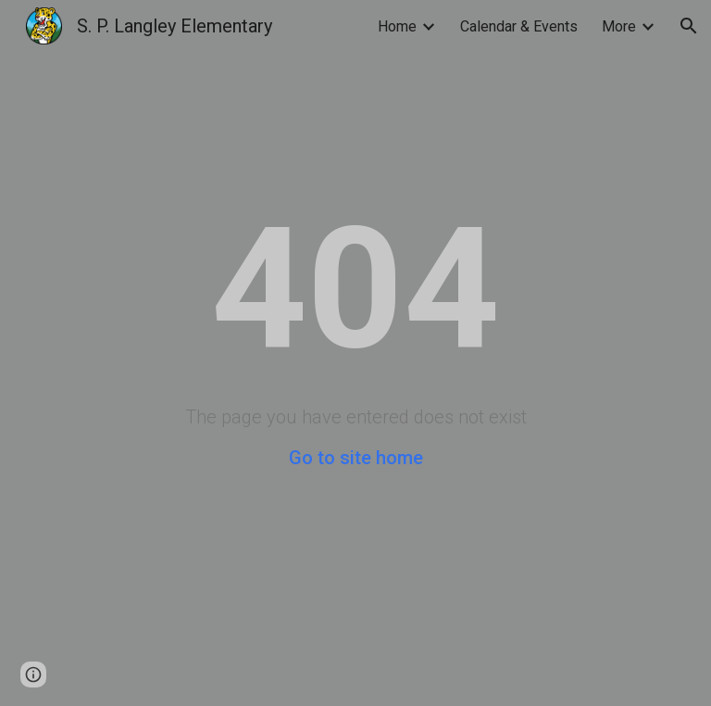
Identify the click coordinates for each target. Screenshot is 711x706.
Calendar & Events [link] (519, 26)
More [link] (619, 26)
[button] (689, 26)
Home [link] (397, 26)
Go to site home (356, 458)
